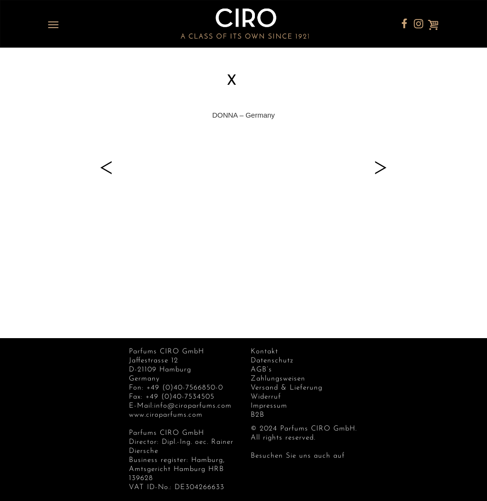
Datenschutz (272, 360)
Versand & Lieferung (286, 387)
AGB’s (261, 369)
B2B (257, 415)
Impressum (269, 406)
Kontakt (264, 351)
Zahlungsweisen (278, 378)
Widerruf (266, 397)
